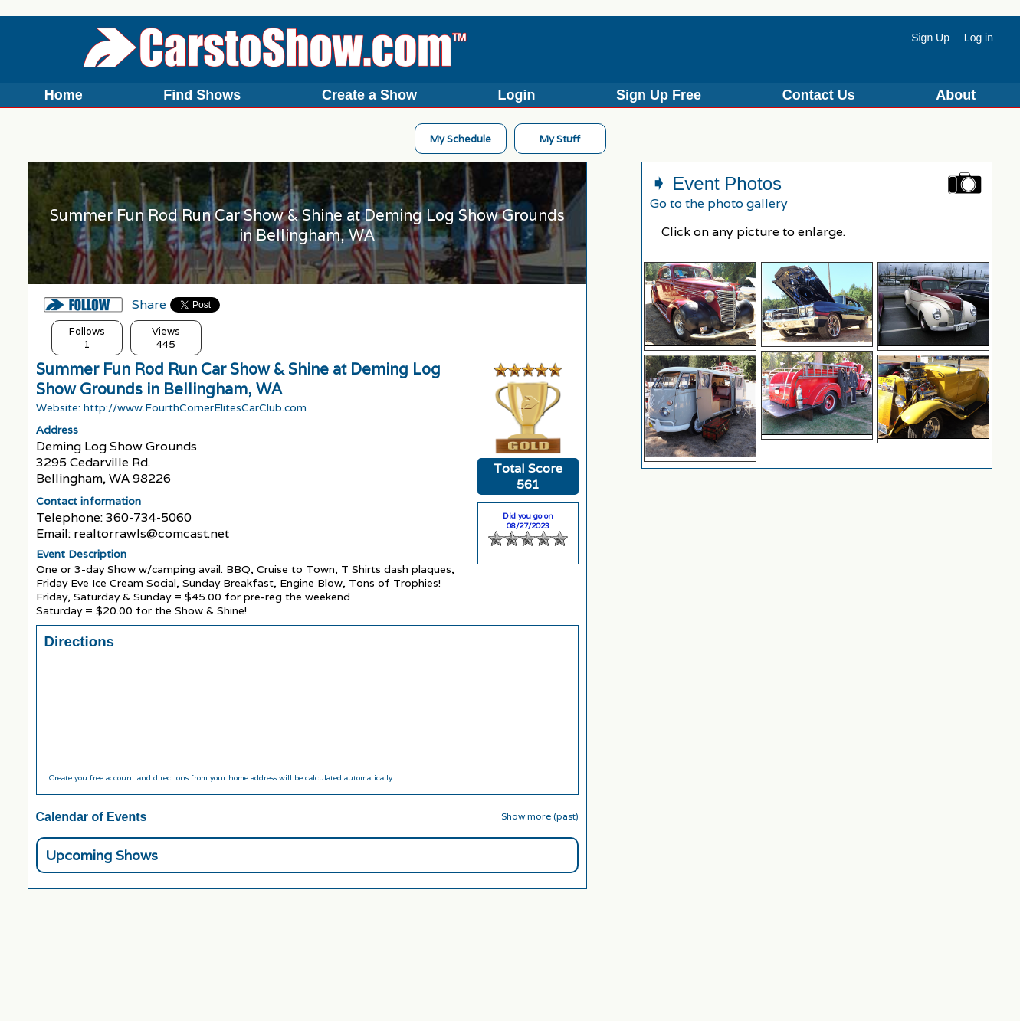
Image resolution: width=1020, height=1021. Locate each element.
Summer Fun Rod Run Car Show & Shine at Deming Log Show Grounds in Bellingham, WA (238, 379)
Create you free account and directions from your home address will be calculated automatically (220, 778)
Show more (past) (540, 816)
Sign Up (930, 37)
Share (149, 304)
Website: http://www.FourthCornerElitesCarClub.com (171, 407)
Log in (978, 37)
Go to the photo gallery (719, 203)
